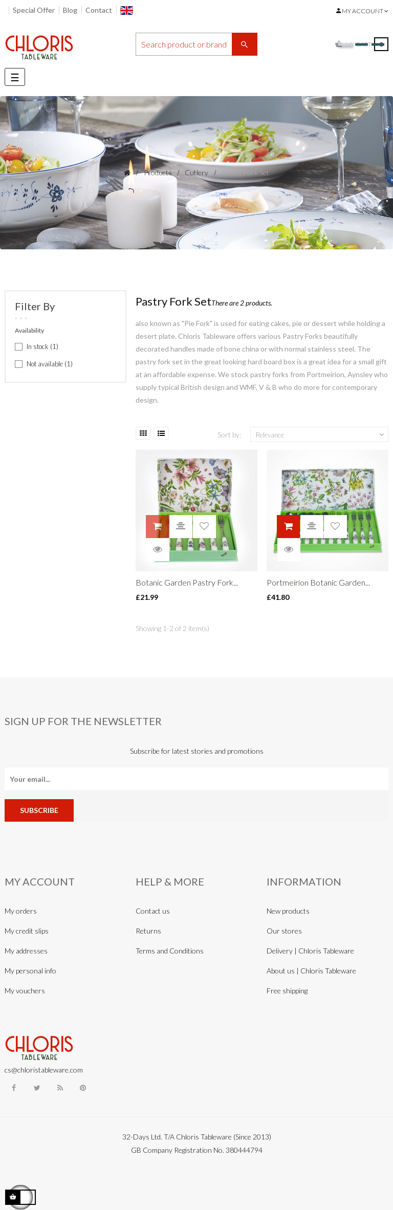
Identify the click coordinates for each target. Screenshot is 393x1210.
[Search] (196, 44)
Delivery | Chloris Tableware (310, 950)
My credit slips (27, 930)
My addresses (26, 950)
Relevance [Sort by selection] (321, 435)
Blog (70, 10)
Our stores (284, 930)
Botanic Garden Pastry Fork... (187, 582)
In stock (42, 346)
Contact (98, 10)
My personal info (30, 970)
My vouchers (25, 990)
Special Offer (34, 10)
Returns (148, 930)
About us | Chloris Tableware (311, 970)
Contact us (153, 910)
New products (288, 910)
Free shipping (287, 990)
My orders (21, 910)
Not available (50, 364)
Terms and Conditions (170, 950)
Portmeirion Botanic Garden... (318, 582)
